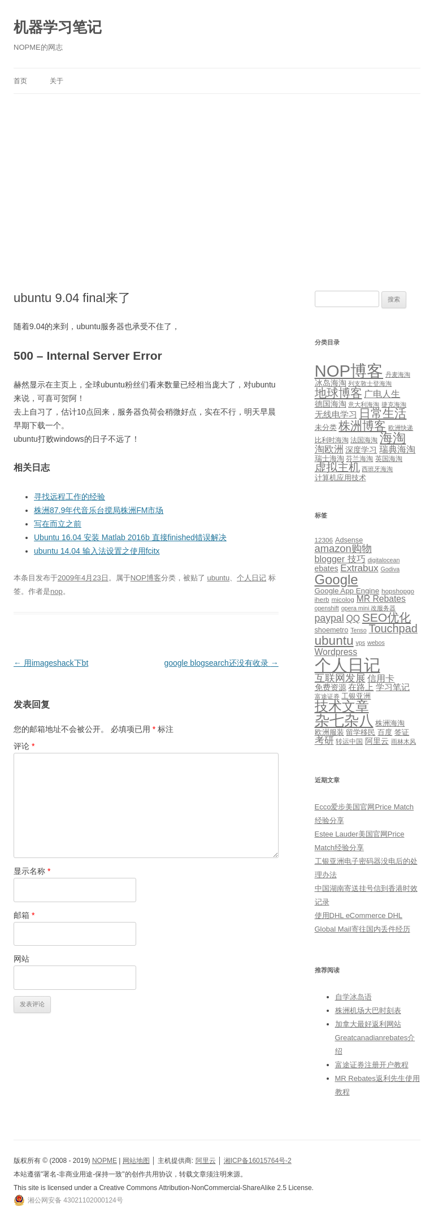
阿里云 (206, 1161)
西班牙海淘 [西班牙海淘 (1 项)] (377, 469)
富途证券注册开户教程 (372, 1065)
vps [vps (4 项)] (360, 642)
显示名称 (32, 871)
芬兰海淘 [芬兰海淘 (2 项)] (359, 459)
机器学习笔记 (58, 27)
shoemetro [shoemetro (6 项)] (332, 630)
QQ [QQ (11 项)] (352, 618)
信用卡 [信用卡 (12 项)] (380, 678)
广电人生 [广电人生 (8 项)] (382, 394)
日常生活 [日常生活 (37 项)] (382, 413)
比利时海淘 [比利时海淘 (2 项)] (332, 440)
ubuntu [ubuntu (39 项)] (334, 640)
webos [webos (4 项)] (376, 642)
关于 (56, 81)
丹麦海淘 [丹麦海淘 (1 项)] (397, 374)
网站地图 (136, 1161)
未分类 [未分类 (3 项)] (326, 427)
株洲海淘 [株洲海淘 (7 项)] (390, 723)
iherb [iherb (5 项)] (322, 599)
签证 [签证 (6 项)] (401, 732)
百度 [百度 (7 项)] (384, 732)
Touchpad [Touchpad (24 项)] (392, 628)
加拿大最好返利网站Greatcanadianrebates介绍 (375, 1037)
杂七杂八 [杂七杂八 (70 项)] (344, 721)
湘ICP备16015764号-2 (258, 1161)
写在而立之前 (57, 523)
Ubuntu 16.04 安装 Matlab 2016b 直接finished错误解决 (130, 537)
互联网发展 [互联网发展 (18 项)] (340, 678)
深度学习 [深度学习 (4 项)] (361, 449)
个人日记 (251, 578)
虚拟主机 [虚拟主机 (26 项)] (337, 467)
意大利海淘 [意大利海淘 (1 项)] (363, 404)
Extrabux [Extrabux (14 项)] (359, 568)
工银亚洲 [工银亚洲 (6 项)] (356, 696)
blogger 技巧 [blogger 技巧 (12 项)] (340, 559)
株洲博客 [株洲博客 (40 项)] (362, 425)
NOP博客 (146, 578)
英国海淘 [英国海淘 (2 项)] (388, 459)
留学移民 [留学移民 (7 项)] (360, 732)
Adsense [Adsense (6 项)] (349, 540)
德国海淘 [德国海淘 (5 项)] (330, 403)
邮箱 (24, 915)
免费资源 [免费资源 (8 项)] (330, 687)
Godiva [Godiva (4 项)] (390, 569)
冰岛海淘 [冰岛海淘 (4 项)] (330, 382)
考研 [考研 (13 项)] (324, 740)
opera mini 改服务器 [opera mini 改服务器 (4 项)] (368, 608)
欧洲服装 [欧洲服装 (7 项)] (329, 732)
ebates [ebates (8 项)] (326, 568)
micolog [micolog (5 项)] (342, 599)
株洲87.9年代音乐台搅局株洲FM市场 (98, 510)
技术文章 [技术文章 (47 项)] (342, 706)
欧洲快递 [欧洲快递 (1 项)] (400, 427)
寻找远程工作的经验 (69, 496)
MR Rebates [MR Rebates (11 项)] (381, 599)
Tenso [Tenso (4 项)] (358, 630)
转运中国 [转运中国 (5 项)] (349, 741)
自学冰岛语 (353, 997)
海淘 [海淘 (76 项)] (393, 437)
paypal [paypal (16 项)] (329, 618)
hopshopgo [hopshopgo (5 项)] (397, 590)
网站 (21, 958)
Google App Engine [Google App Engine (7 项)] (347, 591)
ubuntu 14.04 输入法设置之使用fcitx (97, 550)
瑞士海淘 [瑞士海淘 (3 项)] (329, 458)
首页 (20, 81)
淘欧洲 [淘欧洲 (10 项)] (329, 449)
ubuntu (218, 578)
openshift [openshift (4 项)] (327, 608)
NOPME (104, 1161)
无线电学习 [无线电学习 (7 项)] (336, 414)
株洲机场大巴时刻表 (368, 1010)
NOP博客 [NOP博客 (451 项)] (349, 370)
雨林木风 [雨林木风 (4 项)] (403, 741)
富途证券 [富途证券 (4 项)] (327, 696)
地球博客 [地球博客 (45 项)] (338, 393)
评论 (24, 746)
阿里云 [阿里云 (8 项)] (377, 740)
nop (56, 591)
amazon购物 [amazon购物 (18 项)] (343, 548)
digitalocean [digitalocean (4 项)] (384, 560)
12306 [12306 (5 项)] (324, 540)
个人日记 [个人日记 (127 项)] (347, 665)
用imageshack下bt (51, 662)
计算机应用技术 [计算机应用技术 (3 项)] (340, 477)
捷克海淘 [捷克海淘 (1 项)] (393, 404)
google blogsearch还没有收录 (221, 662)
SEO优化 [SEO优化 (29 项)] (386, 617)
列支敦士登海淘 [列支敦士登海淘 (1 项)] (370, 383)
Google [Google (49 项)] (336, 579)
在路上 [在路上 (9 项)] (361, 687)
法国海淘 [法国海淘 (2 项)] (363, 440)
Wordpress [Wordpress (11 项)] (336, 652)
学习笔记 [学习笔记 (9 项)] (393, 687)
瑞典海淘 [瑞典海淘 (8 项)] (397, 449)
